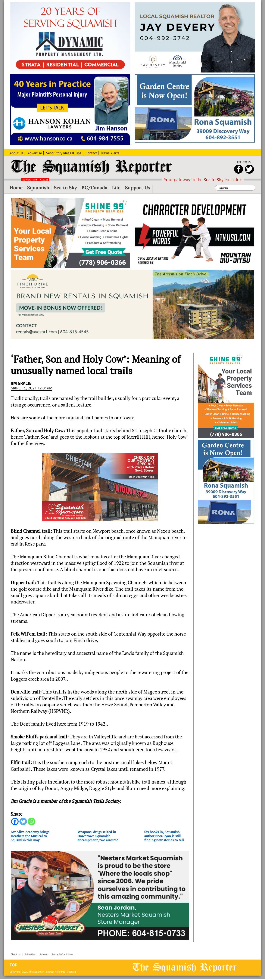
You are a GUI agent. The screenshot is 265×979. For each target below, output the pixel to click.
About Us (16, 954)
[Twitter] (23, 821)
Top (13, 965)
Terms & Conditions (62, 954)
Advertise (30, 954)
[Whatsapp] (31, 821)
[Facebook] (15, 821)
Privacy (43, 954)
